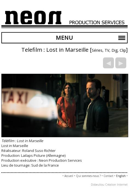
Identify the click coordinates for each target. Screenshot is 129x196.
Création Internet (116, 184)
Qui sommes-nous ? (88, 176)
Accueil (68, 176)
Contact (108, 176)
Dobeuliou (97, 184)
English (121, 176)
